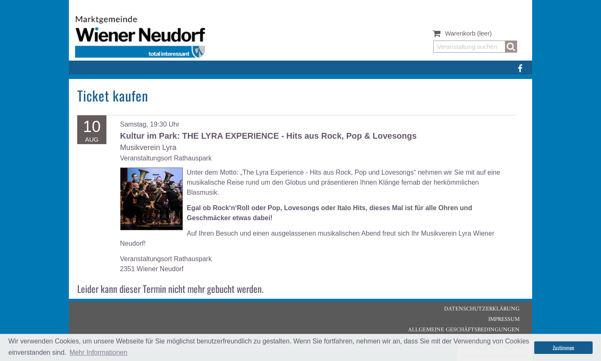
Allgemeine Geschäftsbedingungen (464, 330)
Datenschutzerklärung (482, 309)
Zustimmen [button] (563, 347)
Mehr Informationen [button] (98, 352)
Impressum (504, 319)
